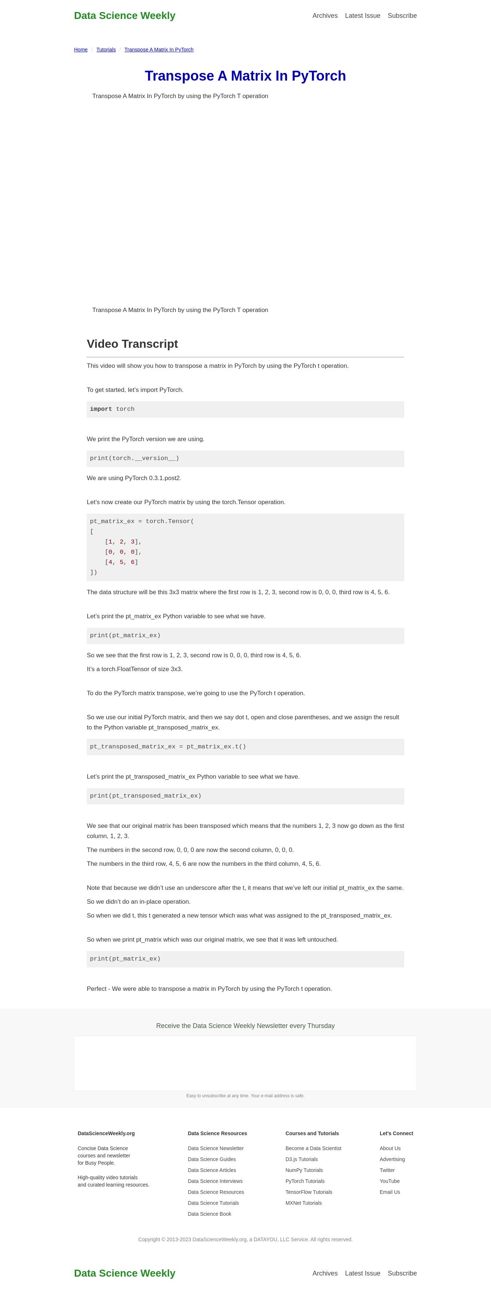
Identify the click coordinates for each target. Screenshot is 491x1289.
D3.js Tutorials (302, 1159)
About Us (390, 1148)
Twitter (387, 1170)
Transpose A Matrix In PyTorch (158, 49)
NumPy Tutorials (304, 1170)
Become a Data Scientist (313, 1148)
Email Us (390, 1192)
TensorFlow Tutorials (309, 1192)
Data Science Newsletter (216, 1148)
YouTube (390, 1181)
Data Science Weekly (124, 15)
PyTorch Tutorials (305, 1181)
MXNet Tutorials (304, 1203)
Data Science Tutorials (213, 1203)
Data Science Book (209, 1214)
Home (81, 49)
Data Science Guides (212, 1159)
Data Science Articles (212, 1170)
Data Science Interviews (215, 1181)
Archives (325, 15)
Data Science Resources (216, 1192)
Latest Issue (362, 15)
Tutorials (106, 49)
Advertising (392, 1159)
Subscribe (402, 15)
